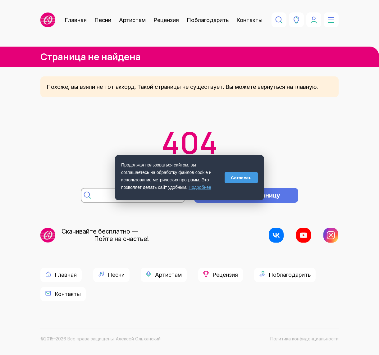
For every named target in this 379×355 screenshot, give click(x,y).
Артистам (132, 20)
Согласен (241, 177)
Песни (102, 20)
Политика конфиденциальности (304, 338)
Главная (76, 20)
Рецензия (166, 20)
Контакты (249, 20)
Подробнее (200, 187)
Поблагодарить (208, 20)
